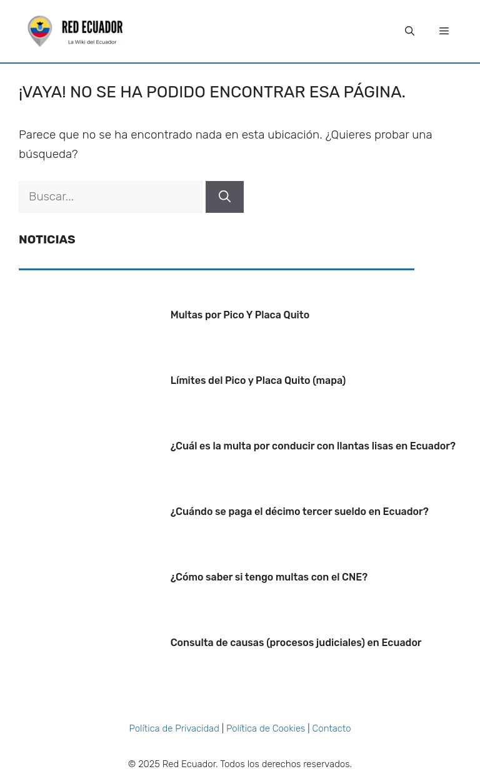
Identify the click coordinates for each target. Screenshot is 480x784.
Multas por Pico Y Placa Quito (240, 315)
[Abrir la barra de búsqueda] (409, 31)
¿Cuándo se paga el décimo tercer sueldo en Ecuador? (300, 511)
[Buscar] (225, 197)
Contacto (331, 728)
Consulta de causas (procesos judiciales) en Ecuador (296, 643)
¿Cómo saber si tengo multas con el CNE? (269, 577)
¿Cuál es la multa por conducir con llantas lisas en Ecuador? (313, 446)
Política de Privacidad (174, 728)
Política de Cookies (266, 728)
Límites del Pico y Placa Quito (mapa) (258, 380)
